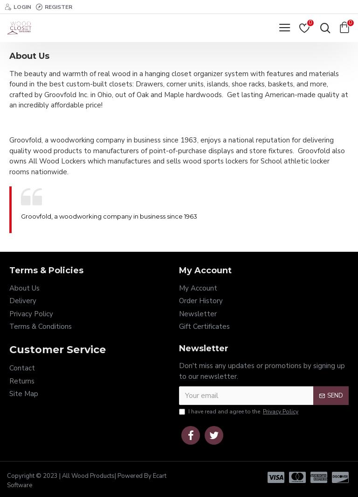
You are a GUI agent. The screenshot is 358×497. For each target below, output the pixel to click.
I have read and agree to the (239, 411)
